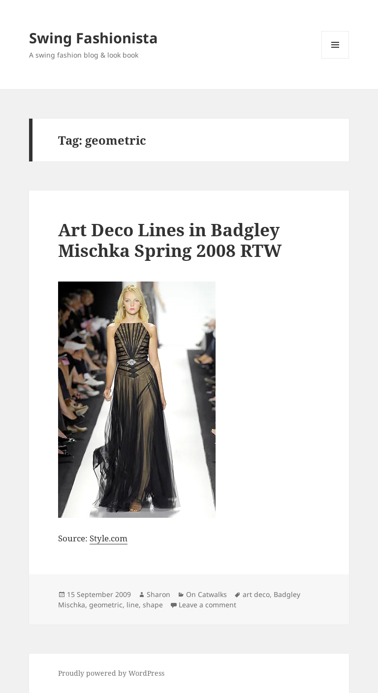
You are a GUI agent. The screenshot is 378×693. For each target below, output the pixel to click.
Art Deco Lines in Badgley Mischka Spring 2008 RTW (170, 240)
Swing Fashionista (93, 37)
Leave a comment (207, 604)
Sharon (158, 594)
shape (153, 604)
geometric (106, 604)
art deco (256, 594)
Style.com (108, 538)
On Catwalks (206, 594)
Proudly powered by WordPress (111, 673)
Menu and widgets (335, 58)
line (132, 604)
